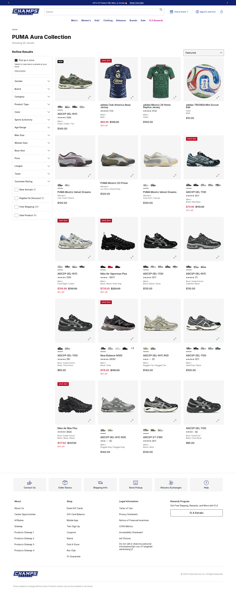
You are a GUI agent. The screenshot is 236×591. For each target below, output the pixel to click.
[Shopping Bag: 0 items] (221, 12)
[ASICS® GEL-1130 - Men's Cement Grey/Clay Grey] (211, 185)
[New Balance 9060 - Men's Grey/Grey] (110, 348)
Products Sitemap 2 (24, 538)
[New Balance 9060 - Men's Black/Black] (125, 348)
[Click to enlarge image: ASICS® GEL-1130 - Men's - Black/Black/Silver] (177, 257)
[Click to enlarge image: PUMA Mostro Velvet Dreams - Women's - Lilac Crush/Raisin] (91, 175)
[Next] (227, 2)
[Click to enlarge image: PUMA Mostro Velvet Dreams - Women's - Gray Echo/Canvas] (177, 175)
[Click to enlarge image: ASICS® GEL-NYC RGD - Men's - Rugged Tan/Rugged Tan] (177, 339)
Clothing (108, 20)
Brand (32, 89)
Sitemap (18, 526)
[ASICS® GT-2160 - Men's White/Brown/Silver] (160, 430)
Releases (121, 20)
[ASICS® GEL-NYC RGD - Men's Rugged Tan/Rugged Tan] (110, 430)
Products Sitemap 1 (24, 532)
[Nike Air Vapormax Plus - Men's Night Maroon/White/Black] (118, 266)
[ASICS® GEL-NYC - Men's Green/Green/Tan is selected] (60, 107)
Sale (143, 20)
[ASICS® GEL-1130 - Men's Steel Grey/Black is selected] (189, 348)
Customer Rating (32, 181)
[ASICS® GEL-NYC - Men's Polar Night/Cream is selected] (60, 266)
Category (32, 96)
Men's (74, 20)
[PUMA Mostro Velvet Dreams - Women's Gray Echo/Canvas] (67, 185)
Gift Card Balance (76, 514)
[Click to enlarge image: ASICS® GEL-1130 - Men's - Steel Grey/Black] (220, 339)
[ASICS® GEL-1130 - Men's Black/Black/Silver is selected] (146, 266)
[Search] (104, 11)
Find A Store (73, 544)
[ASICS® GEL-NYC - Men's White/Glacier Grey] (67, 107)
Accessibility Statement (131, 532)
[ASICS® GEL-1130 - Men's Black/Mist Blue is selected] (189, 185)
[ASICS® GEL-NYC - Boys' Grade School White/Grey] (203, 266)
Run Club (71, 550)
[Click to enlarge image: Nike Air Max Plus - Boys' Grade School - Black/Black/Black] (91, 420)
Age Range (32, 127)
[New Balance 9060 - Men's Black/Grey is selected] (103, 348)
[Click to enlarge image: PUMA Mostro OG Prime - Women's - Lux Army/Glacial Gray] (134, 175)
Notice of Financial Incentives (134, 520)
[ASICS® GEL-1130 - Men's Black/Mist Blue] (168, 266)
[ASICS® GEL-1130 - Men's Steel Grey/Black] (218, 185)
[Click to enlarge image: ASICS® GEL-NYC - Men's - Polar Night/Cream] (91, 257)
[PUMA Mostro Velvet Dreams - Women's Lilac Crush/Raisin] (153, 185)
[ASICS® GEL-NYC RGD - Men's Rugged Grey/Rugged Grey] (153, 348)
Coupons (71, 532)
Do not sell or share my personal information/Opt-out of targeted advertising (135, 546)
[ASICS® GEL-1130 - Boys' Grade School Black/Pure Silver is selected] (60, 348)
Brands (133, 20)
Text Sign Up (73, 526)
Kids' (97, 20)
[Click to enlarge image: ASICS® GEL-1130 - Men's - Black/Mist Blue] (220, 175)
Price (32, 158)
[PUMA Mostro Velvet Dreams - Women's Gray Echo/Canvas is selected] (146, 185)
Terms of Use (126, 508)
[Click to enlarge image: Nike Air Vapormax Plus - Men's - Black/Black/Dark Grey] (134, 257)
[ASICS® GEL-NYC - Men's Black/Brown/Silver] (75, 107)
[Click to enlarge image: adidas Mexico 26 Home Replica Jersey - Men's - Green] (177, 97)
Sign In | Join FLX (206, 11)
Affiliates (19, 520)
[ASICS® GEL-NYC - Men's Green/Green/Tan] (67, 266)
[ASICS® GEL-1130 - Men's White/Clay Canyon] (203, 185)
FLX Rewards (156, 20)
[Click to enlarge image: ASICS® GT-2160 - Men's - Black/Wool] (177, 420)
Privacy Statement (128, 514)
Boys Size (32, 150)
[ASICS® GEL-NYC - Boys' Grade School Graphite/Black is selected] (189, 266)
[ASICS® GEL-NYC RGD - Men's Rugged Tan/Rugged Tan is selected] (146, 348)
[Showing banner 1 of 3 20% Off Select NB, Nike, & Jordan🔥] (118, 3)
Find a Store (20, 71)
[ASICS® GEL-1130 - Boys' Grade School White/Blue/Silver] (67, 348)
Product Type (32, 104)
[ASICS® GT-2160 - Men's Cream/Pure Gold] (153, 430)
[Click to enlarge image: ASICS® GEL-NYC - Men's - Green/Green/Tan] (91, 97)
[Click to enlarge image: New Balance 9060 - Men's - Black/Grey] (134, 339)
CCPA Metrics (126, 526)
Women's (86, 20)
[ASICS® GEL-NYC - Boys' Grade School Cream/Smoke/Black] (196, 266)
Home (14, 29)
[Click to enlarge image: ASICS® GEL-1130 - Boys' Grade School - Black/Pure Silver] (91, 339)
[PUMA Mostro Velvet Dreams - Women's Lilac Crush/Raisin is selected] (60, 185)
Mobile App (72, 520)
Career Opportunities (25, 514)
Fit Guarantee (73, 556)
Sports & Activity (32, 119)
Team (32, 173)
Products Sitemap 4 (24, 550)
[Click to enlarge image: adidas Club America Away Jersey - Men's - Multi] (134, 97)
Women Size (32, 143)
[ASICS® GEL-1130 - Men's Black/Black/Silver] (196, 185)
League (32, 166)
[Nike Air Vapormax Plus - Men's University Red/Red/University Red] (110, 266)
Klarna (70, 538)
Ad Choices (125, 538)
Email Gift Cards (75, 508)
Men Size (32, 135)
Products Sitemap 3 (24, 544)
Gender (32, 81)
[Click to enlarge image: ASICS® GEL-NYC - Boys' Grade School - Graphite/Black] (220, 257)
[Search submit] (161, 11)
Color (32, 112)
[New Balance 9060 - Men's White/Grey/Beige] (118, 348)
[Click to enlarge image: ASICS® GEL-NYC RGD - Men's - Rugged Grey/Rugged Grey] (134, 420)
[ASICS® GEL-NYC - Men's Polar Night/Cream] (82, 107)
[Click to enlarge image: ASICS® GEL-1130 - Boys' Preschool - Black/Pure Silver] (220, 420)
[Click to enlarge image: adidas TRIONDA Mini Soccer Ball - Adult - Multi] (220, 97)
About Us (19, 508)
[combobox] (104, 11)
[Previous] (8, 2)
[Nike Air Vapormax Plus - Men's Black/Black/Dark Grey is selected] (103, 266)
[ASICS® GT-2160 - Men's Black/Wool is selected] (146, 430)
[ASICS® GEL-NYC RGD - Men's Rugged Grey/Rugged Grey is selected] (103, 430)
